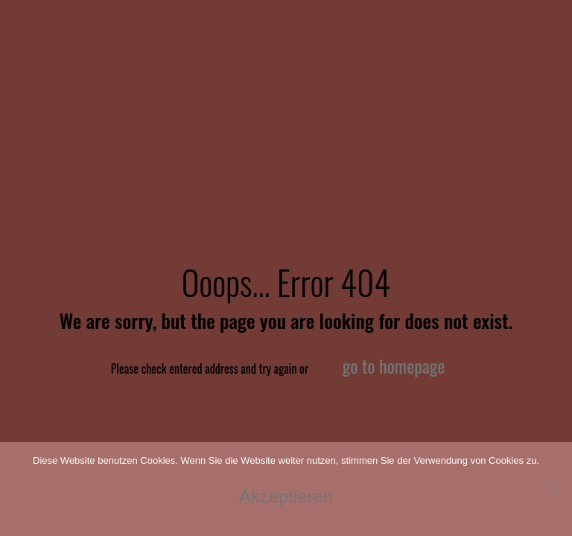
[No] (553, 489)
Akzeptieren (286, 496)
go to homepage (394, 365)
